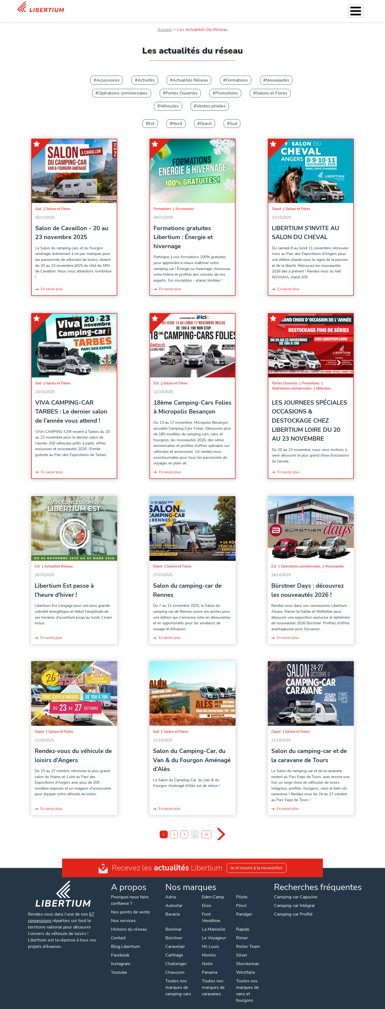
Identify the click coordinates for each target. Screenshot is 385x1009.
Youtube (119, 965)
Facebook (120, 948)
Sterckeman (247, 957)
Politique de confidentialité (150, 1003)
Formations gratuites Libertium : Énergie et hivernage (183, 230)
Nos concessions (332, 8)
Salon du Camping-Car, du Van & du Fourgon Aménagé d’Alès (192, 753)
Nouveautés (277, 73)
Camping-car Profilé (293, 907)
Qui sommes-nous (266, 7)
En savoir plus (52, 282)
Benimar (173, 922)
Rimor (242, 931)
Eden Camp (213, 890)
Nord (177, 117)
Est (151, 117)
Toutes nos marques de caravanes (213, 980)
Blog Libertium (125, 940)
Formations (237, 73)
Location (236, 7)
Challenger (176, 957)
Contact (361, 8)
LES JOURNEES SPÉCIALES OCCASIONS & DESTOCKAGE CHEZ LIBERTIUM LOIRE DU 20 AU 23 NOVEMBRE (309, 413)
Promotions (226, 86)
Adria (170, 890)
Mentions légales (196, 1003)
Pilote (242, 890)
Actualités (299, 7)
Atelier (216, 7)
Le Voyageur (214, 931)
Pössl (241, 899)
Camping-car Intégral (294, 899)
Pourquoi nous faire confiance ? (130, 893)
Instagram (120, 957)
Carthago (174, 948)
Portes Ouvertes (182, 86)
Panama (209, 965)
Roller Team (248, 940)
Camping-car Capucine (296, 890)
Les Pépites (112, 7)
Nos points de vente (130, 905)
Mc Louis (210, 940)
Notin (207, 957)
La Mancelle (213, 922)
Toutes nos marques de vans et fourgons (247, 983)
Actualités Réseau (190, 73)
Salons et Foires (271, 86)
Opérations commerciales (123, 86)
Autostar (174, 899)
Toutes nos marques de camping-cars (178, 980)
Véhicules (138, 7)
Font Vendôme (211, 910)
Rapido (242, 922)
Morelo (209, 948)
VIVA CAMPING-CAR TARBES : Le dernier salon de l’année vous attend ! (71, 404)
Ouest (206, 117)
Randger (244, 907)
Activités (146, 73)
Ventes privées (211, 99)
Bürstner (174, 931)
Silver (241, 948)
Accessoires (193, 7)
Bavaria (172, 907)
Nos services (164, 7)
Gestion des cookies (236, 1003)
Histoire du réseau (129, 922)
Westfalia (245, 965)
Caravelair (175, 940)
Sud (233, 117)
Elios (206, 899)
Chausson (174, 965)
